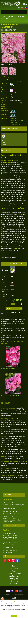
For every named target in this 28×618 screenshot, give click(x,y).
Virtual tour (10, 525)
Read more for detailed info (9, 257)
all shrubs (13, 118)
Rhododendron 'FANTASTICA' (10, 369)
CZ (22, 8)
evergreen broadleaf (16, 120)
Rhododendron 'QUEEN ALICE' (10, 396)
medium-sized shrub (16, 122)
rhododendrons (15, 124)
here (2, 332)
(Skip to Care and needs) (7, 157)
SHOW (6, 150)
